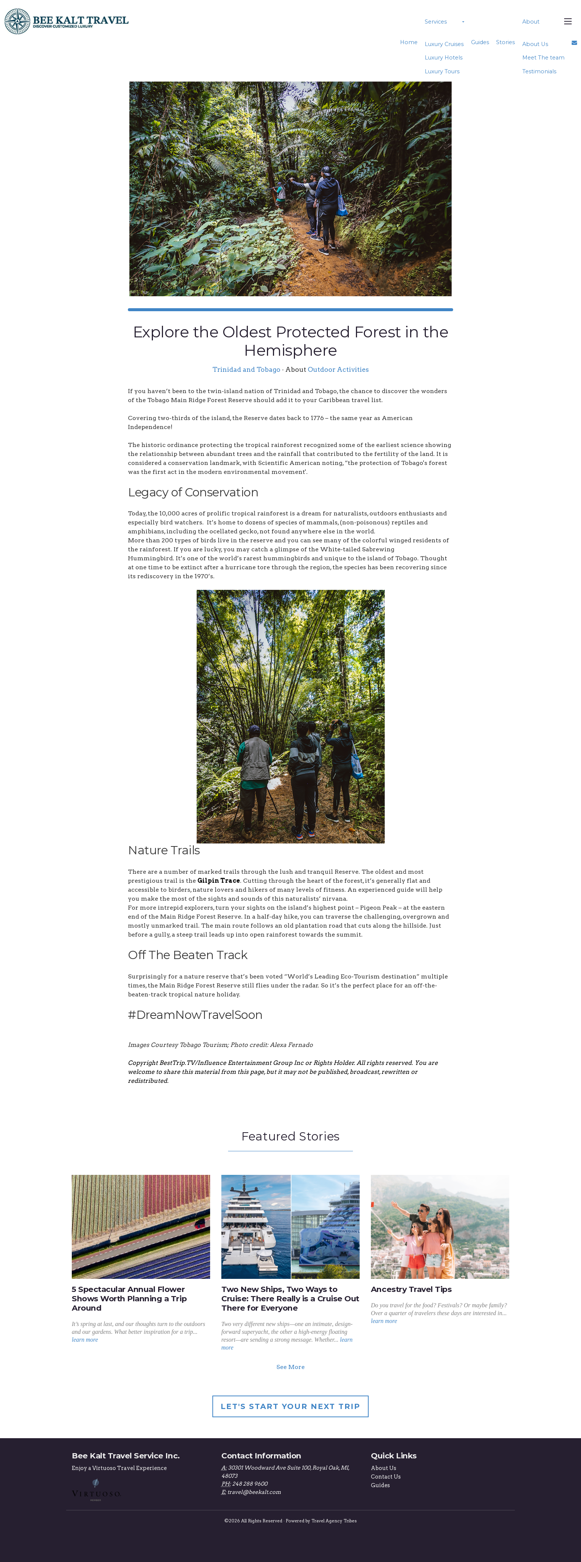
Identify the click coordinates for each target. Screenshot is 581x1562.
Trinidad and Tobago (246, 369)
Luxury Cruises (444, 44)
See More (290, 1366)
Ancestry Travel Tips (411, 1289)
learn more (85, 1339)
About (530, 21)
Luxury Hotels (443, 57)
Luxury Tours (442, 71)
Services (436, 21)
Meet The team (543, 57)
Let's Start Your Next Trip (290, 1406)
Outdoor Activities (338, 369)
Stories (505, 42)
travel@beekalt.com (254, 1492)
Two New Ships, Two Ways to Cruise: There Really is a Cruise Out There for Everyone (290, 1298)
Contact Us (386, 1476)
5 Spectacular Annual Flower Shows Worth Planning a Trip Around (129, 1298)
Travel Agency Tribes (334, 1520)
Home (409, 42)
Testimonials (539, 71)
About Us (534, 44)
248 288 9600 (249, 1483)
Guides (480, 42)
